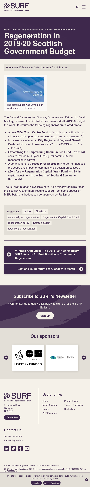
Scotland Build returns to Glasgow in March (45, 269)
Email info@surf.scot (14, 440)
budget (27, 211)
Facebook (20, 448)
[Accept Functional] (86, 479)
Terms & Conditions (73, 405)
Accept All (36, 483)
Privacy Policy (71, 401)
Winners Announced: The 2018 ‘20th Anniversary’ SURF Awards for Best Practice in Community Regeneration (45, 254)
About (45, 401)
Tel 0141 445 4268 (13, 436)
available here (40, 187)
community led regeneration (23, 217)
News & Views (49, 405)
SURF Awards (49, 413)
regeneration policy (18, 223)
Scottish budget (41, 223)
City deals (40, 211)
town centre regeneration (21, 228)
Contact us (12, 417)
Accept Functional (52, 483)
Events (45, 409)
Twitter (13, 448)
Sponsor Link (28, 358)
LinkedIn (6, 448)
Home (16, 7)
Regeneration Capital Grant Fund (61, 217)
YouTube (27, 448)
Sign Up (45, 315)
